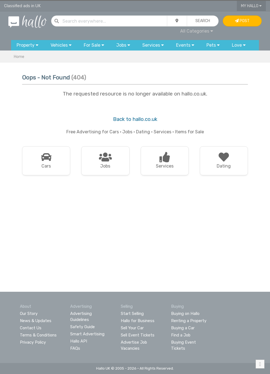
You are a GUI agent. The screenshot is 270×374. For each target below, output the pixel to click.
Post (242, 20)
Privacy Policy (33, 342)
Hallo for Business (137, 320)
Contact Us (30, 327)
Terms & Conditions (38, 335)
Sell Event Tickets (137, 335)
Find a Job (180, 335)
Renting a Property (188, 320)
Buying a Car (183, 327)
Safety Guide (82, 326)
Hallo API (78, 341)
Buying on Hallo (185, 313)
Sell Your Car (132, 327)
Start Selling (132, 313)
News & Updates (35, 320)
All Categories (196, 31)
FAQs (75, 348)
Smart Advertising (87, 333)
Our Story (29, 313)
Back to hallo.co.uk (135, 119)
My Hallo (251, 6)
